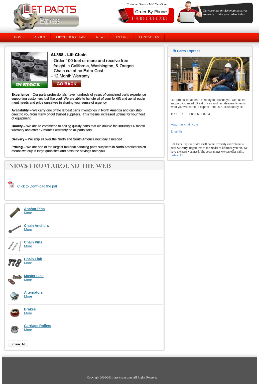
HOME (19, 37)
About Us (177, 155)
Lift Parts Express (185, 51)
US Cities (122, 37)
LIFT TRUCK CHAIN (71, 37)
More (28, 213)
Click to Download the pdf (37, 186)
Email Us (177, 131)
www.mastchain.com (184, 124)
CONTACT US (149, 37)
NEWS (100, 37)
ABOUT (39, 37)
